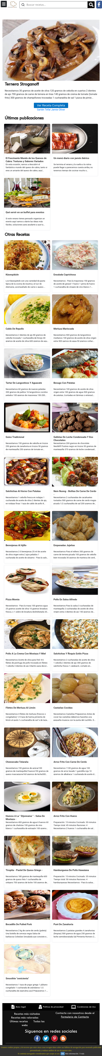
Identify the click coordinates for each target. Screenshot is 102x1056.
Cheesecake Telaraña (17, 761)
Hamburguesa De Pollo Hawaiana (71, 870)
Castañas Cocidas (63, 707)
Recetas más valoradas (25, 1017)
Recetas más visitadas (27, 1014)
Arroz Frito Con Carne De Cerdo (70, 761)
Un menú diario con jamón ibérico (71, 158)
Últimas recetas (19, 1021)
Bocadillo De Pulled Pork (19, 924)
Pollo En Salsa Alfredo (65, 599)
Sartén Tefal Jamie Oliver (51, 109)
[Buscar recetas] (53, 4)
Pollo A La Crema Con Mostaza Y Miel (26, 653)
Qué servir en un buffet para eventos (25, 212)
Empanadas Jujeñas (64, 545)
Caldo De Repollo (15, 328)
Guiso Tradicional (15, 437)
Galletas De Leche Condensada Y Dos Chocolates (73, 439)
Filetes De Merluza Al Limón (20, 707)
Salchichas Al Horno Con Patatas (23, 491)
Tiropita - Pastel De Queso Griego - (24, 870)
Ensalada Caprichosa (65, 274)
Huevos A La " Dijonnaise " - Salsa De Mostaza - (25, 818)
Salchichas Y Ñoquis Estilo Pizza (71, 653)
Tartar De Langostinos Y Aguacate (24, 383)
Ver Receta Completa (51, 105)
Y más (81, 1054)
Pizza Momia (12, 599)
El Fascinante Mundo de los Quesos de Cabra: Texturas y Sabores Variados (26, 160)
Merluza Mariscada (64, 328)
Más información (71, 1054)
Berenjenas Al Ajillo (16, 545)
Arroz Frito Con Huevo (65, 816)
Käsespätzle (12, 274)
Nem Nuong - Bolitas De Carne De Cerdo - (75, 493)
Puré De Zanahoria (63, 924)
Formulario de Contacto (75, 1017)
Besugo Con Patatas (64, 383)
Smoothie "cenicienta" (17, 978)
